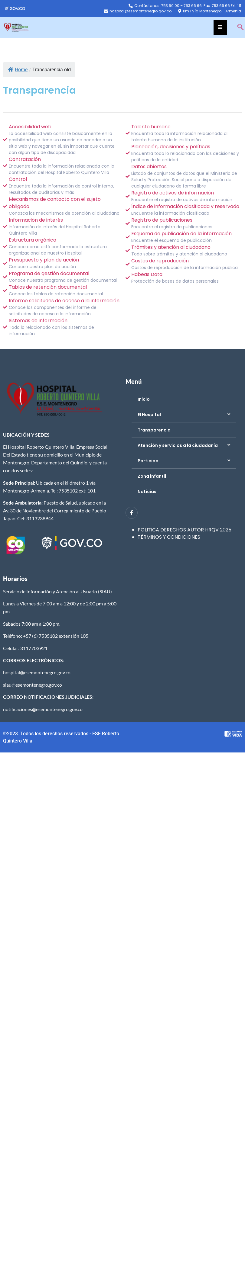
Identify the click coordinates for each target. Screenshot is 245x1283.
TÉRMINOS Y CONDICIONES (169, 537)
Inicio (144, 399)
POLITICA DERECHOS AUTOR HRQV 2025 (184, 529)
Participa (148, 461)
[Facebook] (132, 513)
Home (18, 69)
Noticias (147, 492)
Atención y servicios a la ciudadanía (178, 445)
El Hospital (149, 415)
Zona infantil (152, 476)
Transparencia (154, 430)
